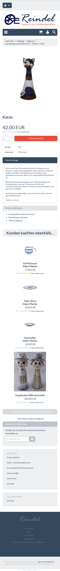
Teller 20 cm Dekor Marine (30, 302)
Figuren (30, 41)
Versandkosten (23, 132)
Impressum (11, 478)
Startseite (9, 41)
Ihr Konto (29, 535)
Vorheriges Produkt (21, 411)
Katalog (20, 41)
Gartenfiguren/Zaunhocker (17, 43)
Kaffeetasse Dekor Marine (30, 265)
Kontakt (10, 484)
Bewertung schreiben (18, 217)
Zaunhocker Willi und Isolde (30, 395)
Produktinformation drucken (21, 214)
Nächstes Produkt (43, 411)
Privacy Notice (13, 457)
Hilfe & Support (16, 220)
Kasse (29, 532)
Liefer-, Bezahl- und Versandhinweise (29, 542)
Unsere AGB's (13, 473)
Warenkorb (29, 528)
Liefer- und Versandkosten (18, 462)
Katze (35, 43)
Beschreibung (11, 160)
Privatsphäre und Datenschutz (20, 468)
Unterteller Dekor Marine (30, 339)
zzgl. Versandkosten (46, 562)
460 (42, 43)
